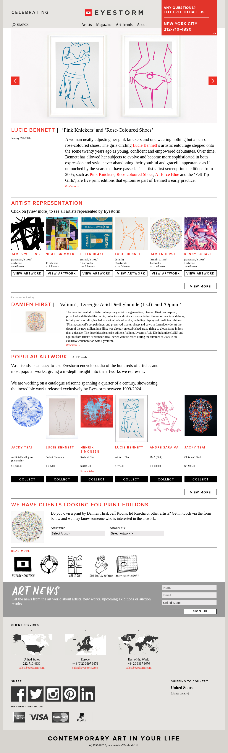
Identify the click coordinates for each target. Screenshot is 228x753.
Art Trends (124, 24)
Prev (15, 81)
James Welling (25, 254)
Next (213, 81)
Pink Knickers (102, 174)
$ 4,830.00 (16, 465)
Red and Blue (88, 457)
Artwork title (118, 528)
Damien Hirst (163, 254)
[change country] (180, 693)
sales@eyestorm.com (32, 667)
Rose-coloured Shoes (134, 174)
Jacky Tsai (21, 447)
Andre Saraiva (164, 447)
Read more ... (72, 186)
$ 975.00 (119, 465)
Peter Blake (92, 254)
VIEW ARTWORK (27, 273)
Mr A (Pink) (156, 457)
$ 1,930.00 (190, 465)
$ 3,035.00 (86, 465)
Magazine (104, 24)
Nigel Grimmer (60, 254)
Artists (86, 24)
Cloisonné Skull (192, 457)
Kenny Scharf (198, 254)
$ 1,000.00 (155, 465)
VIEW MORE (200, 286)
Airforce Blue (167, 174)
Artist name (58, 528)
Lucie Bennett (145, 145)
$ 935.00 (50, 465)
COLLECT (27, 479)
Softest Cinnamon (55, 457)
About (142, 24)
